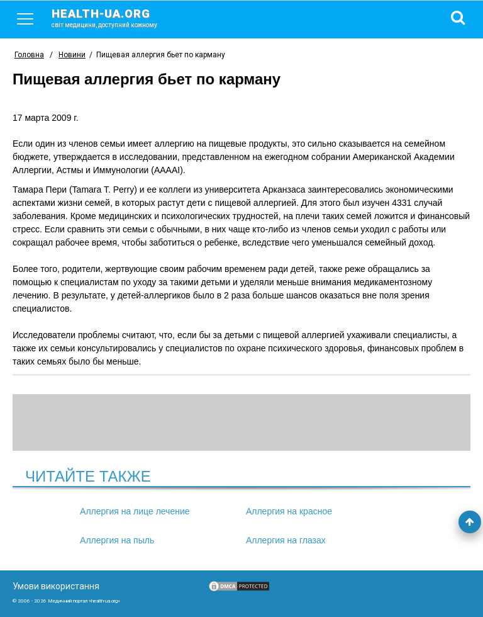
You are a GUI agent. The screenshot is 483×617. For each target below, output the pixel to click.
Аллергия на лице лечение (135, 511)
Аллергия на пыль (117, 540)
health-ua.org (114, 17)
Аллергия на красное (289, 511)
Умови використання (56, 586)
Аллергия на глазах (286, 540)
